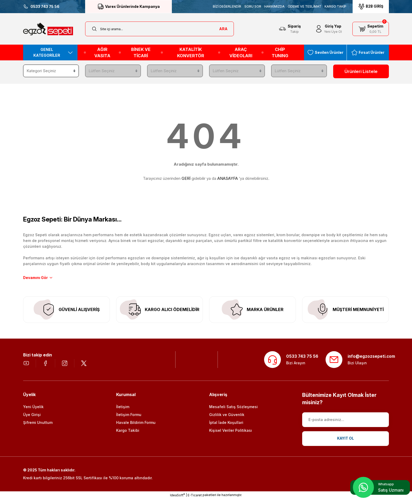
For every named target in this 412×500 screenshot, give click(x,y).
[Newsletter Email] (345, 420)
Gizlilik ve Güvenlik (226, 415)
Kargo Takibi (127, 431)
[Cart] (370, 29)
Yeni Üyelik (33, 408)
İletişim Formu (128, 415)
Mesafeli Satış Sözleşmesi (233, 408)
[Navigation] (50, 52)
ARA (223, 29)
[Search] (159, 29)
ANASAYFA (227, 177)
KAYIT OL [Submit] (345, 439)
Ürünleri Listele (361, 71)
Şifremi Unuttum (38, 423)
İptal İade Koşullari (226, 423)
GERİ (186, 177)
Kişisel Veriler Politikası (230, 431)
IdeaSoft (177, 496)
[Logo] (48, 29)
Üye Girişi (32, 415)
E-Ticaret (195, 496)
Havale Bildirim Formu (136, 423)
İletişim (122, 408)
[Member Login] (328, 29)
